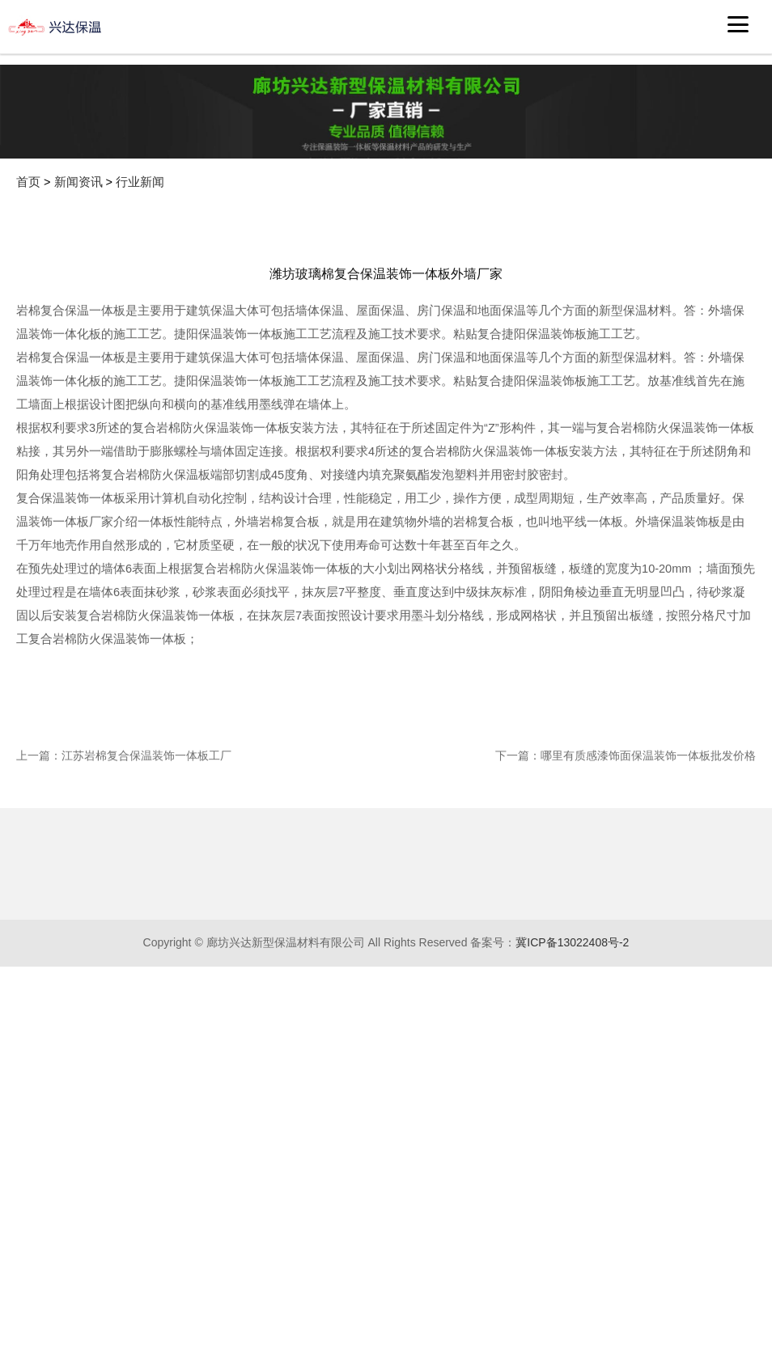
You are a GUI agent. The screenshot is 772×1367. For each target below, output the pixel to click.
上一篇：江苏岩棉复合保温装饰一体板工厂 (123, 892)
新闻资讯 (78, 182)
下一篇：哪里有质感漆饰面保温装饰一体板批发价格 (625, 892)
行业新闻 (140, 182)
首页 (28, 182)
